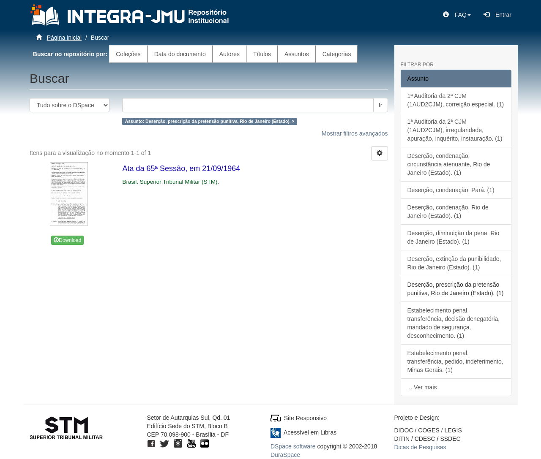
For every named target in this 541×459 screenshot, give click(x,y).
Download (67, 240)
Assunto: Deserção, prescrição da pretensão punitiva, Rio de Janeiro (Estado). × (210, 121)
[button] (457, 14)
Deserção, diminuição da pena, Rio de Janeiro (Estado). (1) (453, 237)
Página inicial (64, 37)
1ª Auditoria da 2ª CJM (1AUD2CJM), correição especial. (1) (455, 100)
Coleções (128, 54)
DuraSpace (285, 454)
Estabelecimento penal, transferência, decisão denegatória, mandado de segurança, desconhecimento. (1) (453, 323)
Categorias (336, 54)
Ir (381, 105)
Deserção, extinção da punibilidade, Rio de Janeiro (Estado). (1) (454, 263)
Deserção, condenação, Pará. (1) (451, 190)
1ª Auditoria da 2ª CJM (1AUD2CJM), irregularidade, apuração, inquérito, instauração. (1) (455, 130)
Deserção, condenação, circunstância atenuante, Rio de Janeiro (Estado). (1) (448, 164)
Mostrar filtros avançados (355, 133)
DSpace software (293, 446)
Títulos (262, 54)
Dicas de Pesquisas (420, 447)
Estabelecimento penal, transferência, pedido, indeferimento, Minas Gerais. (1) (455, 361)
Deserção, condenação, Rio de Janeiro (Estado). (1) (448, 211)
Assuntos (296, 54)
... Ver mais (422, 387)
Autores (229, 54)
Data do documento (180, 54)
